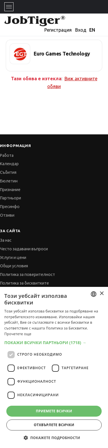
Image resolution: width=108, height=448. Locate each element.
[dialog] (54, 367)
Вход (80, 30)
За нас (6, 240)
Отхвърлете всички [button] (54, 424)
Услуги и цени (13, 257)
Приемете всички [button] (54, 411)
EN (92, 30)
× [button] (101, 293)
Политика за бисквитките (24, 283)
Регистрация (58, 30)
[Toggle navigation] (9, 6)
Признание (10, 189)
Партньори (10, 198)
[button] (54, 342)
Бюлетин (9, 181)
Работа (7, 155)
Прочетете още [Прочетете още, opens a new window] (17, 333)
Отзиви (7, 215)
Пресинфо (10, 206)
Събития (8, 172)
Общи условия (14, 266)
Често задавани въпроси (24, 249)
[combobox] (93, 294)
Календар (9, 163)
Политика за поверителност (27, 274)
